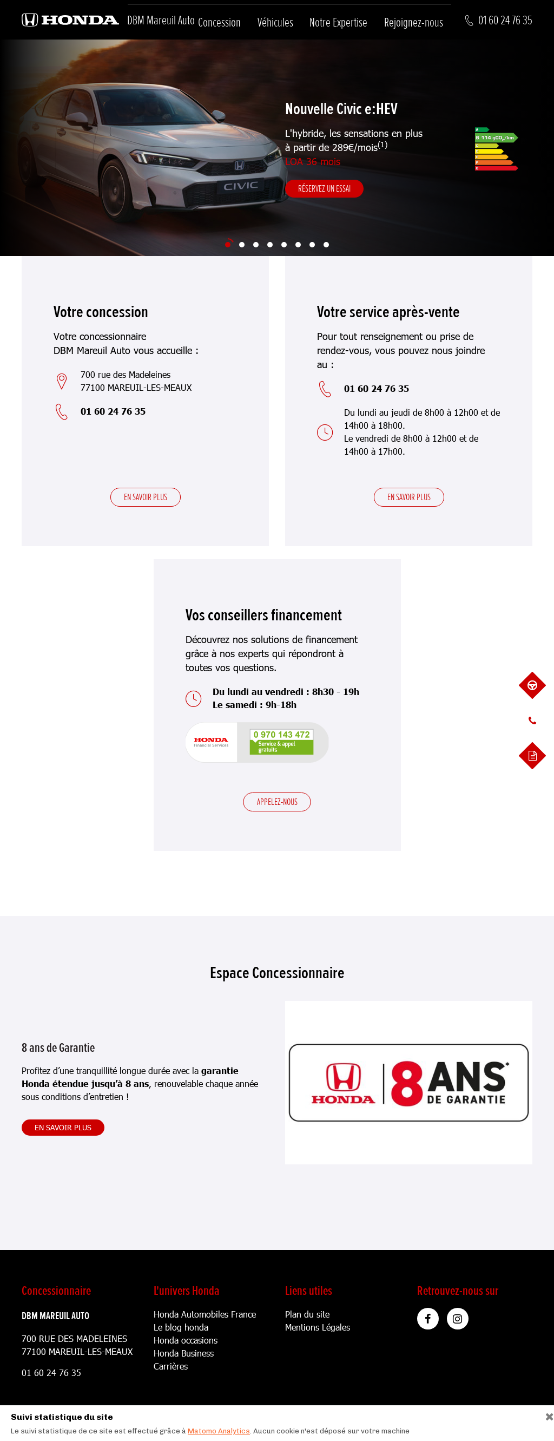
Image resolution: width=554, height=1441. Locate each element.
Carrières (171, 1366)
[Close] (545, 1414)
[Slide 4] (270, 244)
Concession (219, 22)
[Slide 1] (227, 244)
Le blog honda (181, 1327)
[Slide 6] (298, 244)
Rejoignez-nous (413, 22)
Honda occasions (185, 1340)
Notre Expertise (338, 22)
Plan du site (307, 1314)
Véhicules (275, 22)
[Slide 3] (256, 244)
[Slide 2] (242, 244)
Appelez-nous (277, 802)
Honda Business (184, 1353)
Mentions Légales (317, 1327)
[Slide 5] (284, 244)
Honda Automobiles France (205, 1314)
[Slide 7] (312, 244)
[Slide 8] (326, 244)
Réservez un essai (324, 188)
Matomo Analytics (219, 1431)
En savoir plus (145, 497)
